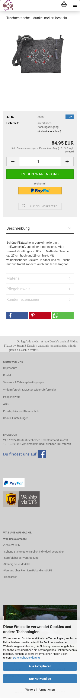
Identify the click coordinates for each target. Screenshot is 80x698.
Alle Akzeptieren (40, 666)
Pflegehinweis (18, 289)
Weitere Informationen (40, 689)
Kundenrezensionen (23, 299)
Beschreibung (18, 228)
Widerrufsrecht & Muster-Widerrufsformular (29, 389)
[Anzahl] (40, 161)
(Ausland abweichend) (49, 131)
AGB (6, 404)
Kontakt (8, 375)
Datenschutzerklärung (26, 657)
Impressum (10, 368)
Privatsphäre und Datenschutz (21, 411)
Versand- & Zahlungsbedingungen (23, 382)
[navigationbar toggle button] (74, 5)
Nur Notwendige (40, 678)
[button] (12, 161)
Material (13, 278)
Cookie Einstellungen (15, 418)
